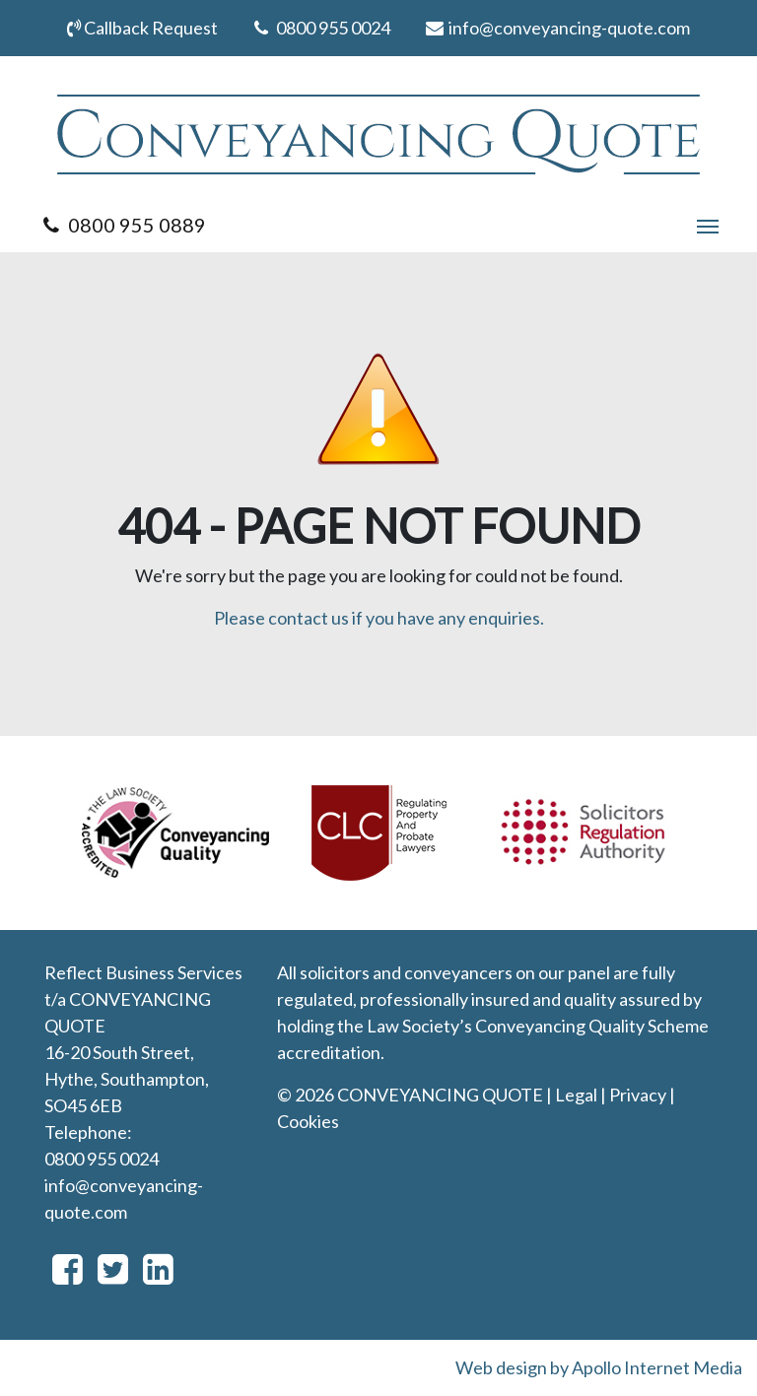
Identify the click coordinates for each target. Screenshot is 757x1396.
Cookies (308, 1121)
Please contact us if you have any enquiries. (379, 618)
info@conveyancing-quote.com (556, 27)
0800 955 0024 (320, 27)
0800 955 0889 (122, 224)
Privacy (637, 1094)
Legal (576, 1094)
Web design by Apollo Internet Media (598, 1367)
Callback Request (142, 27)
